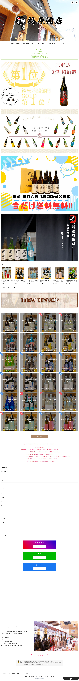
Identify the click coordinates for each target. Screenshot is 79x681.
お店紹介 (18, 43)
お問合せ (33, 43)
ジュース (2, 522)
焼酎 (2, 501)
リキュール (3, 510)
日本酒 (2, 497)
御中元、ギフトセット (5, 471)
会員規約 (26, 673)
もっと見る (39, 436)
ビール (2, 531)
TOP (12, 43)
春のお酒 (3, 476)
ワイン (2, 527)
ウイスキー (3, 518)
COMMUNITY (41, 43)
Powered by (39, 678)
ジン (1, 514)
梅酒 (2, 505)
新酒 (2, 480)
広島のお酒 (3, 493)
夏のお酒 (3, 488)
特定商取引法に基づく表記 (17, 673)
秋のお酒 (3, 484)
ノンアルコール (4, 535)
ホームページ (39, 655)
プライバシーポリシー (6, 673)
